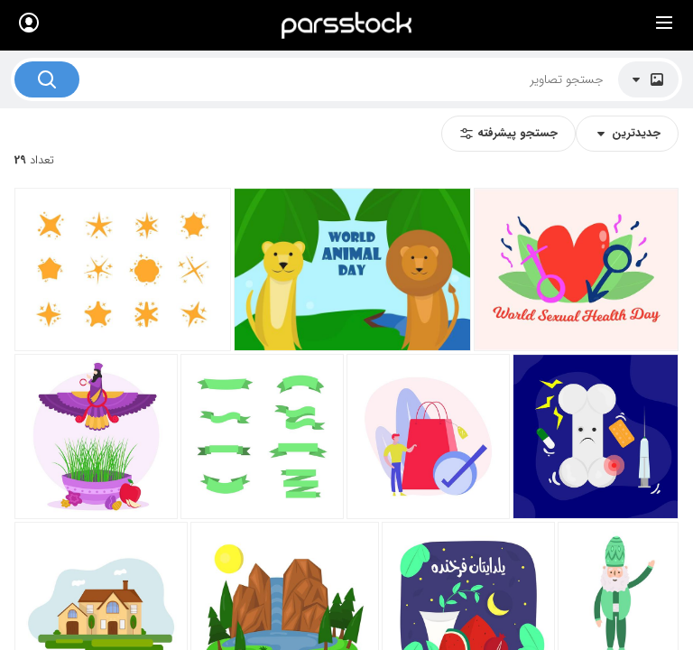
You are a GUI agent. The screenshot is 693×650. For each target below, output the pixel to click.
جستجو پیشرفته (508, 133)
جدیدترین (627, 133)
